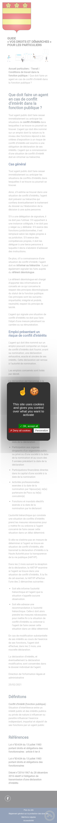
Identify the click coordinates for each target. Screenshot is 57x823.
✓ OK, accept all (29, 426)
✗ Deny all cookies (20, 430)
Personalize (41, 430)
